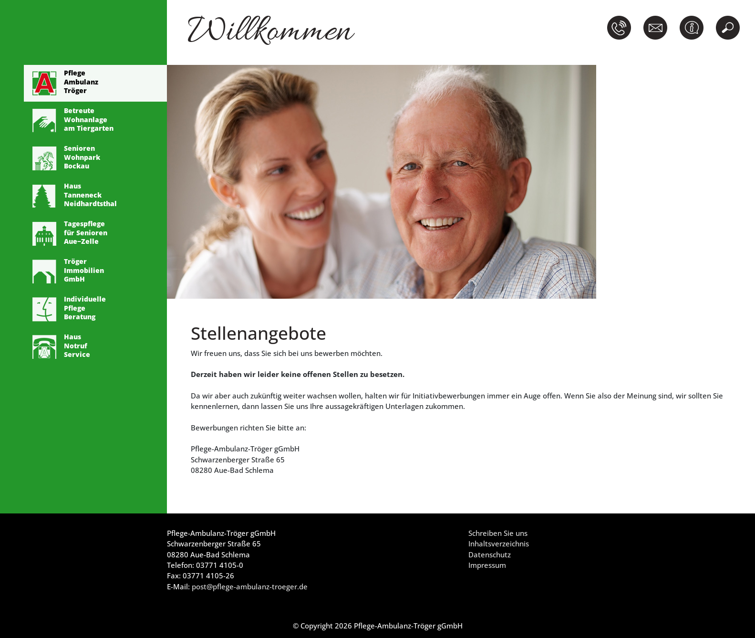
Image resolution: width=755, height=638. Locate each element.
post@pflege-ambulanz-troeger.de (250, 586)
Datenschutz (489, 554)
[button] (621, 27)
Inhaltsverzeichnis (498, 543)
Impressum (487, 565)
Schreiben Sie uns (497, 533)
